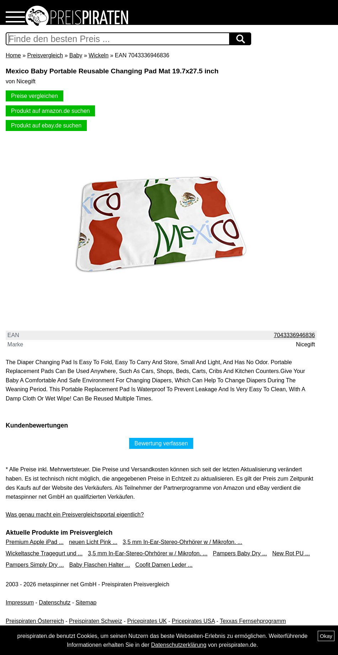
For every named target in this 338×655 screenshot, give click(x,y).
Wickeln (99, 55)
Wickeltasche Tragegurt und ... (44, 553)
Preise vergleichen (34, 96)
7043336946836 (294, 335)
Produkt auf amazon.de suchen (50, 111)
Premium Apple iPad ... (35, 542)
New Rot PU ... (291, 553)
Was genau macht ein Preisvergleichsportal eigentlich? (75, 515)
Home (13, 55)
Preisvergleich (45, 55)
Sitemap (86, 602)
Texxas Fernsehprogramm (253, 621)
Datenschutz (54, 602)
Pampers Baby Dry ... (240, 553)
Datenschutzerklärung (178, 645)
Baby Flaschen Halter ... (99, 565)
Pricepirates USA (193, 621)
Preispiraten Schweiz (95, 621)
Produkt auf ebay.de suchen (46, 125)
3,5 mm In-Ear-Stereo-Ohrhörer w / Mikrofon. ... (182, 542)
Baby (75, 55)
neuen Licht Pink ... (93, 542)
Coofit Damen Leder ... (163, 565)
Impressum (20, 602)
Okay (326, 636)
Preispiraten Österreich (35, 621)
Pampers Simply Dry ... (35, 565)
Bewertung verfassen (161, 443)
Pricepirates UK (147, 621)
